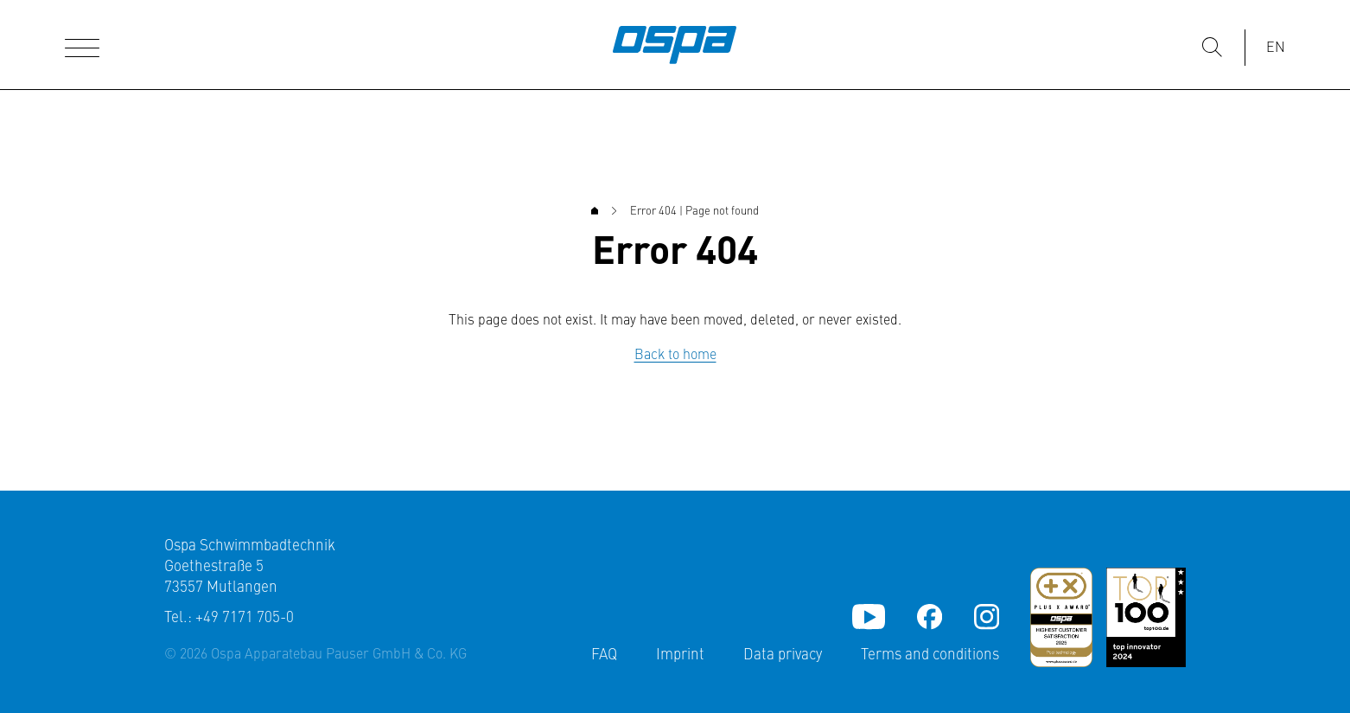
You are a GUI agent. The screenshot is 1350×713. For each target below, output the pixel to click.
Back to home (675, 356)
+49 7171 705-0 (244, 618)
